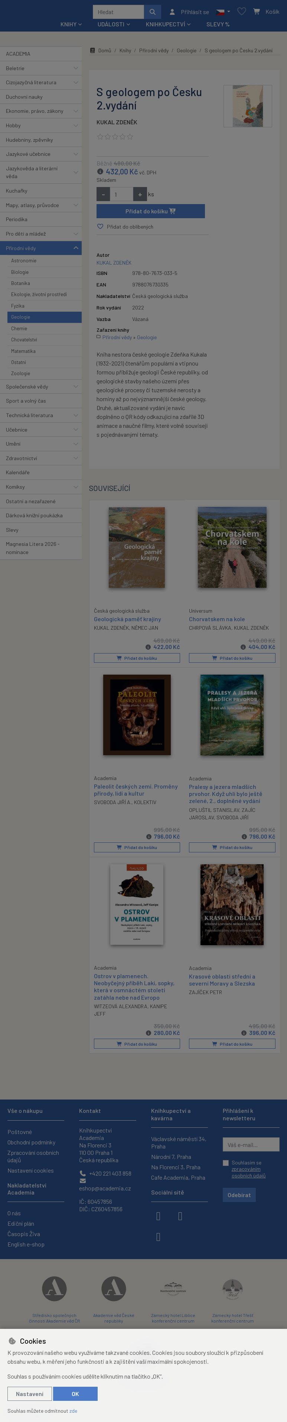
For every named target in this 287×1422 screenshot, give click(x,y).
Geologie (20, 319)
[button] (223, 13)
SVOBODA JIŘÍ (232, 819)
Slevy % (218, 26)
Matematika (23, 354)
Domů (100, 53)
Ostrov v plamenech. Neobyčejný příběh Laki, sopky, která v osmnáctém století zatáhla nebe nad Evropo (134, 988)
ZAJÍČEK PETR (205, 994)
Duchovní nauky (24, 99)
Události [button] (111, 26)
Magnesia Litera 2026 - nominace (33, 551)
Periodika (16, 222)
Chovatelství (24, 342)
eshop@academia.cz (105, 1185)
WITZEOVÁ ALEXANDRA (120, 1008)
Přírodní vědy (21, 251)
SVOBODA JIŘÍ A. (112, 805)
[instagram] (180, 1215)
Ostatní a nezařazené (31, 504)
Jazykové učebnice (28, 156)
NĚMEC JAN (144, 630)
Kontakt (90, 1110)
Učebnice (16, 432)
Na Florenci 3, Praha (175, 1166)
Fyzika (18, 308)
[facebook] (158, 1215)
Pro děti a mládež (26, 236)
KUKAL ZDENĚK (117, 124)
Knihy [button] (68, 26)
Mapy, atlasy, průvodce (32, 207)
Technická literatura (29, 418)
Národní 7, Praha (171, 1156)
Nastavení (29, 1393)
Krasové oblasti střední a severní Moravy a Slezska (222, 981)
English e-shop (26, 1244)
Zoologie (20, 376)
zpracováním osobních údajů (249, 1172)
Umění (13, 446)
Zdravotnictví (21, 461)
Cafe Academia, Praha (178, 1177)
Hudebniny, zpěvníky (29, 142)
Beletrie (15, 71)
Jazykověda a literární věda (32, 175)
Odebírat (239, 1194)
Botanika (20, 286)
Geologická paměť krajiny (127, 621)
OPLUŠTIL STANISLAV (214, 812)
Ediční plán (20, 1223)
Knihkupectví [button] (165, 26)
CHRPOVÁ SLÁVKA (210, 630)
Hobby (13, 128)
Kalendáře (18, 475)
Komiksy (15, 489)
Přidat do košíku (150, 213)
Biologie (20, 275)
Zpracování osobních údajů (33, 1156)
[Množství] (121, 197)
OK (75, 1393)
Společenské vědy (27, 389)
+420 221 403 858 (105, 1173)
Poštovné (19, 1131)
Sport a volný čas (26, 403)
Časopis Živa (23, 1233)
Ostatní (18, 365)
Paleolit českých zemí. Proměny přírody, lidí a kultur (136, 792)
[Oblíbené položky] (241, 13)
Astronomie (23, 263)
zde (73, 1411)
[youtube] (158, 1236)
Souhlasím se (249, 1169)
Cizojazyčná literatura (31, 85)
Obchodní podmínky (31, 1142)
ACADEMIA (18, 56)
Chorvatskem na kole (217, 621)
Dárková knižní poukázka (34, 518)
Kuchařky (16, 193)
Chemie (19, 331)
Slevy (12, 532)
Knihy (125, 53)
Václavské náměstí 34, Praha (178, 1142)
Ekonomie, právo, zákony (34, 113)
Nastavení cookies (30, 1170)
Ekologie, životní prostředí (39, 297)
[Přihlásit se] (189, 13)
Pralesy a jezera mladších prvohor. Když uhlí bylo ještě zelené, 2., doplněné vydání (225, 795)
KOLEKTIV (145, 805)
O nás (14, 1212)
